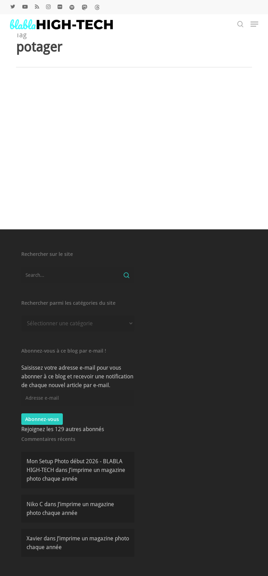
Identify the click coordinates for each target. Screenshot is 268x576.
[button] (254, 24)
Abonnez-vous (42, 419)
